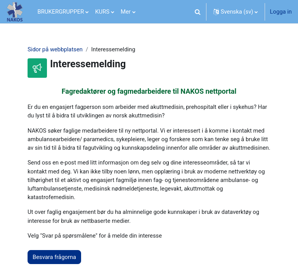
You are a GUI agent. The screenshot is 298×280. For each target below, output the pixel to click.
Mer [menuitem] (126, 11)
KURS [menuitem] (102, 11)
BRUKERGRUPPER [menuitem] (61, 11)
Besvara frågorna (54, 257)
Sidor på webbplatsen (55, 49)
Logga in (281, 11)
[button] (197, 11)
